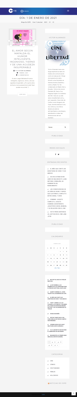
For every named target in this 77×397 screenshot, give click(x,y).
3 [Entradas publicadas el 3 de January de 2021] (66, 251)
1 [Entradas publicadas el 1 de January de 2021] (60, 251)
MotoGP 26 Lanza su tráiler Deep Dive (57, 280)
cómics (52, 364)
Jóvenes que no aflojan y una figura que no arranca (56, 325)
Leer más (22, 94)
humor (32, 40)
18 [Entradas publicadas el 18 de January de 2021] (48, 262)
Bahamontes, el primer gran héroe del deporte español (57, 336)
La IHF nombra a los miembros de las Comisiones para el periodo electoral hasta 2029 (57, 286)
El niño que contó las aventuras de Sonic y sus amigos (57, 171)
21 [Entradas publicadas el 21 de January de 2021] (57, 262)
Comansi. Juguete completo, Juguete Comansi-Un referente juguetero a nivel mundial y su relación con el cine (57, 204)
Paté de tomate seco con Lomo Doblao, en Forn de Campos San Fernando (57, 319)
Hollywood (54, 375)
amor (23, 40)
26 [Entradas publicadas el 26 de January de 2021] (51, 265)
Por (22, 70)
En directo (25, 11)
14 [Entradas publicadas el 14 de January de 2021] (57, 258)
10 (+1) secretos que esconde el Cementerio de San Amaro (57, 330)
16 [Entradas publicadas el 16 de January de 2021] (63, 258)
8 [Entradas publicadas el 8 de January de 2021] (60, 255)
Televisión (29, 45)
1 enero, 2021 (22, 72)
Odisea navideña (54, 313)
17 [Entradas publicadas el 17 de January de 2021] (66, 258)
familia (52, 371)
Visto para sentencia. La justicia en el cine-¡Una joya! (57, 214)
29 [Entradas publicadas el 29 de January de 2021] (60, 265)
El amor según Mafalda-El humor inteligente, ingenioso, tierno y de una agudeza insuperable (22, 59)
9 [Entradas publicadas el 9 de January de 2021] (63, 255)
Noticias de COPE (58, 383)
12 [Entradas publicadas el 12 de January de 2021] (51, 258)
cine (51, 361)
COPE (43, 394)
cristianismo (55, 368)
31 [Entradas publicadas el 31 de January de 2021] (66, 265)
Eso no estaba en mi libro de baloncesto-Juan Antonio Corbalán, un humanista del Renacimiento (57, 181)
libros (27, 43)
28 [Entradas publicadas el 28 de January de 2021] (57, 265)
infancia (17, 43)
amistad (13, 40)
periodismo (16, 45)
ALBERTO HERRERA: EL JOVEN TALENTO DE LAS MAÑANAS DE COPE (57, 292)
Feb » (58, 268)
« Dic (55, 268)
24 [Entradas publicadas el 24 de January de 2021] (66, 262)
